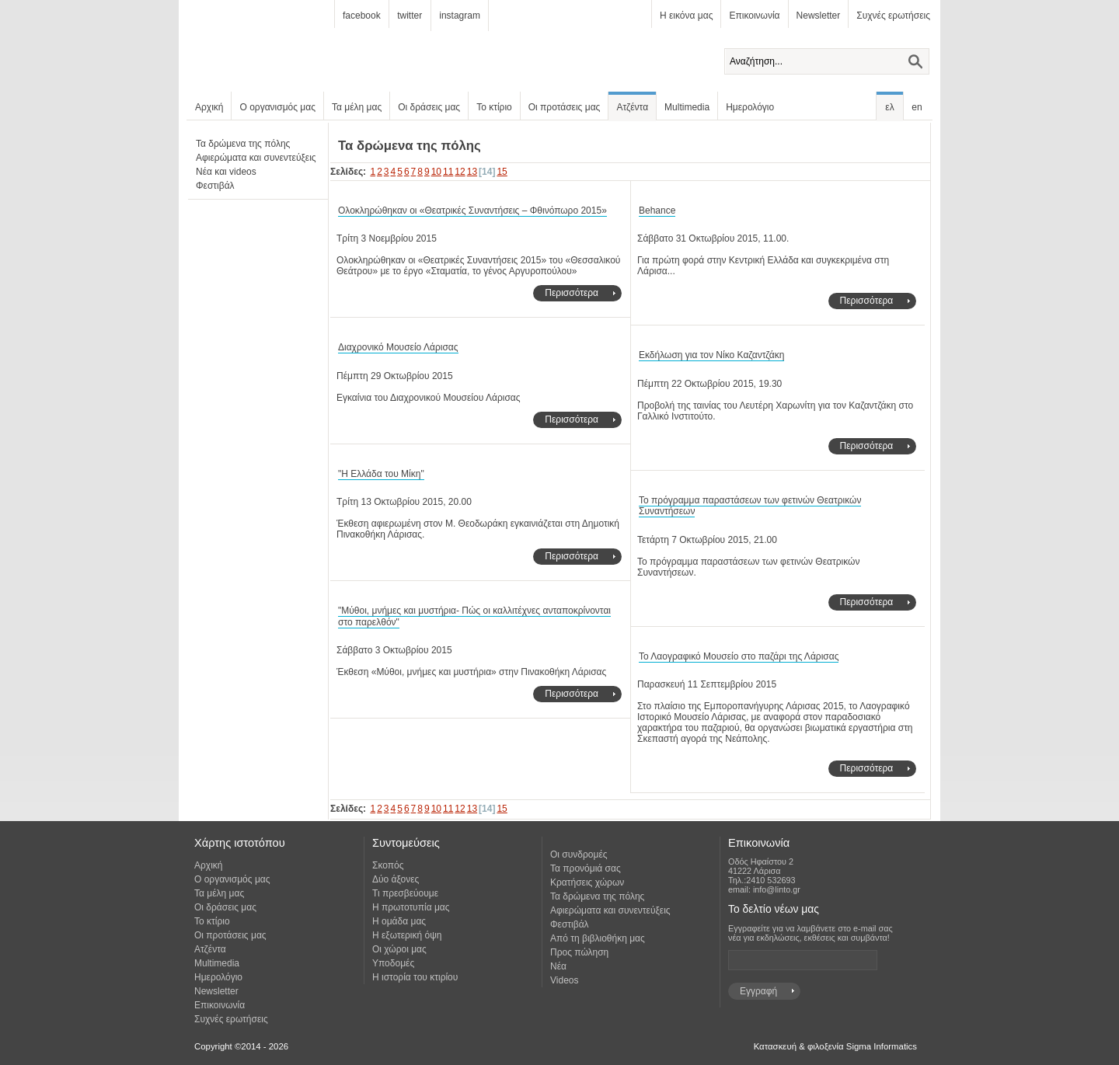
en (917, 107)
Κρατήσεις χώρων (587, 882)
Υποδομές (393, 963)
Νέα (558, 966)
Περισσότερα (571, 292)
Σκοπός (388, 865)
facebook (362, 15)
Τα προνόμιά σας (585, 868)
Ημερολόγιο (750, 107)
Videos (564, 980)
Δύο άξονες (395, 879)
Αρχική (209, 107)
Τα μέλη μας (357, 107)
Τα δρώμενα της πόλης (243, 143)
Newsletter (819, 15)
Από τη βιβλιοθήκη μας (597, 938)
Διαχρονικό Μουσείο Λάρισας (398, 347)
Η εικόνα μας (686, 15)
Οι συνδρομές (579, 854)
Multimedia (686, 107)
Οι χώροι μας (399, 949)
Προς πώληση (579, 952)
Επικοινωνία (754, 15)
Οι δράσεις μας (429, 107)
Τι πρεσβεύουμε (405, 893)
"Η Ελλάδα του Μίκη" (381, 473)
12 (460, 171)
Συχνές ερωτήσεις (893, 15)
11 (448, 171)
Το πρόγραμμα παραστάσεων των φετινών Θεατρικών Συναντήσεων (750, 506)
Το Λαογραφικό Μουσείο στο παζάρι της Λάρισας (738, 656)
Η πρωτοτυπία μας (411, 907)
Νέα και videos (226, 171)
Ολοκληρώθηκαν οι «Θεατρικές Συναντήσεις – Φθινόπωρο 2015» (472, 210)
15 (502, 171)
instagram (459, 15)
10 (436, 171)
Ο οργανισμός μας (277, 107)
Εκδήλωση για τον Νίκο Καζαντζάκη (711, 355)
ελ (889, 107)
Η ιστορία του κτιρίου (415, 977)
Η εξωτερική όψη (406, 935)
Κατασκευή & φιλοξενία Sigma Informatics (835, 1046)
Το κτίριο (494, 107)
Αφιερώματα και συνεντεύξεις (256, 157)
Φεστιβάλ (215, 185)
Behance (657, 210)
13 (472, 171)
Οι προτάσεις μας (564, 107)
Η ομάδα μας (399, 921)
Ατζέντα (632, 107)
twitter (409, 15)
